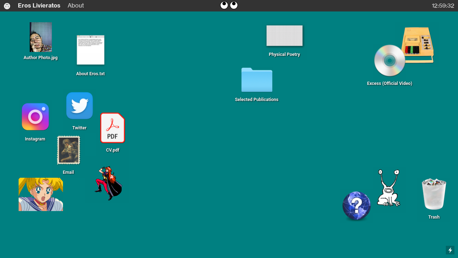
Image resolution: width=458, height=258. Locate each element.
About (76, 5)
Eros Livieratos (35, 6)
